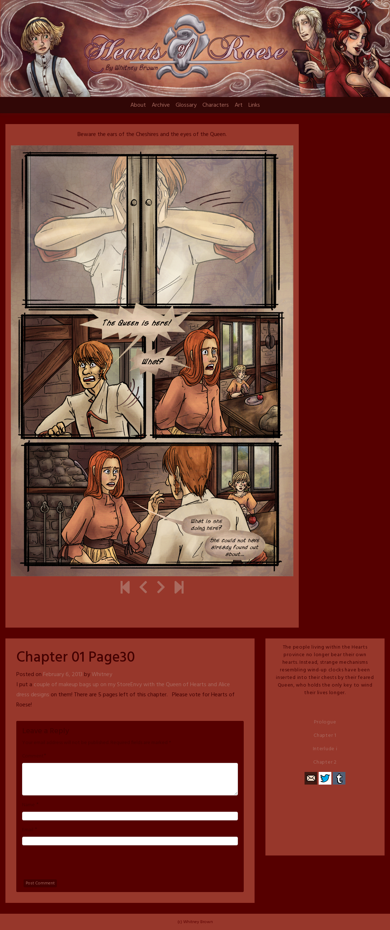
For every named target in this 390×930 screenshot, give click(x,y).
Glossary (186, 105)
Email (27, 830)
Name (28, 805)
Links (254, 105)
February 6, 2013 (63, 674)
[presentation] (77, 865)
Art (239, 105)
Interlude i (325, 749)
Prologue (325, 722)
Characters (215, 105)
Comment (33, 756)
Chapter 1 (325, 735)
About (138, 105)
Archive (161, 105)
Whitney (102, 674)
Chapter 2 (324, 762)
